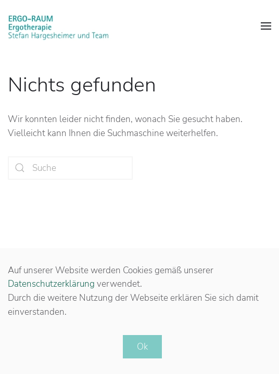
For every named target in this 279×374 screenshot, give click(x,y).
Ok (142, 347)
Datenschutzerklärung (51, 284)
